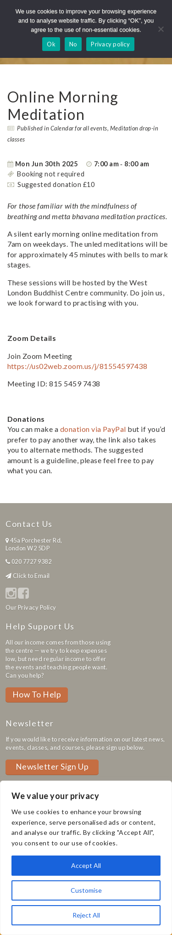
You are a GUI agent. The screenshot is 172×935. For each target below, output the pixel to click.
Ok (51, 44)
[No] (160, 29)
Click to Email (31, 575)
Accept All (86, 865)
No (73, 44)
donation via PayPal (93, 429)
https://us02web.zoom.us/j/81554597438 (77, 366)
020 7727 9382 (31, 561)
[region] (86, 858)
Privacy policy (110, 44)
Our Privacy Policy (31, 607)
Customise (86, 890)
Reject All (86, 915)
